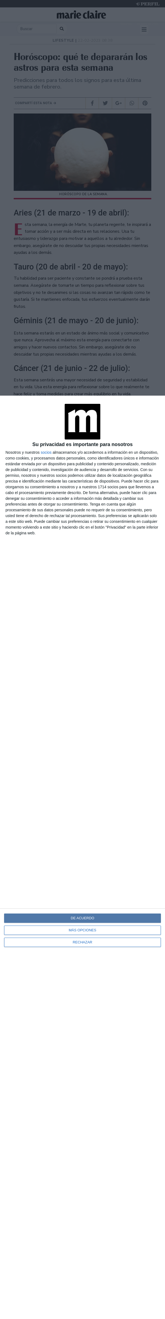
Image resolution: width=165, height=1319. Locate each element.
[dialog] (82, 857)
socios (46, 452)
